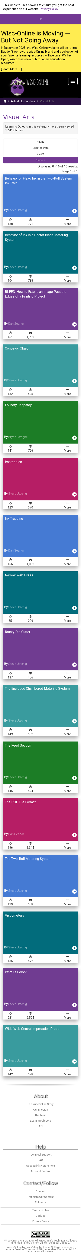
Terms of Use (40, 1210)
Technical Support (40, 1154)
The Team (40, 1115)
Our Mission (40, 1109)
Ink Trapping (14, 519)
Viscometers (14, 915)
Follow (40, 1202)
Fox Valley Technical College (52, 1242)
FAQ (40, 1160)
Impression (13, 462)
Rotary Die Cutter (17, 632)
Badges (40, 1215)
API (41, 1126)
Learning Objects (40, 1120)
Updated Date (41, 147)
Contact (40, 1191)
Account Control (40, 1171)
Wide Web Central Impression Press (32, 1029)
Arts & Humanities (23, 101)
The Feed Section (18, 745)
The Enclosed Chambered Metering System (37, 689)
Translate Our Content (40, 1196)
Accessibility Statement (40, 1165)
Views (40, 154)
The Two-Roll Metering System (28, 859)
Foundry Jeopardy (18, 405)
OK (40, 19)
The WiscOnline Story (40, 1104)
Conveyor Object (17, 348)
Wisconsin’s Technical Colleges (58, 1240)
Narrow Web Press (19, 575)
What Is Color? (16, 972)
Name (40, 160)
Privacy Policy (49, 9)
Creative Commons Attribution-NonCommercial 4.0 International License (45, 1250)
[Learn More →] (11, 69)
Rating (40, 141)
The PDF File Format (20, 802)
